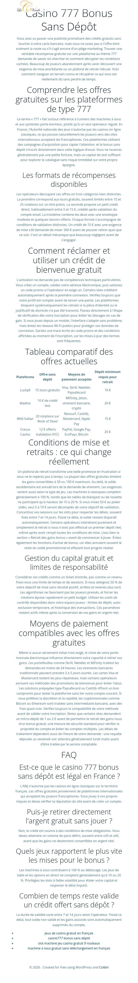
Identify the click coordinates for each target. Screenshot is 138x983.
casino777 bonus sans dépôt (69, 938)
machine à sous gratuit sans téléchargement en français (69, 948)
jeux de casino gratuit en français (69, 933)
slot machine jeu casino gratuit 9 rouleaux (69, 943)
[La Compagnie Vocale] (28, 6)
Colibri (104, 967)
